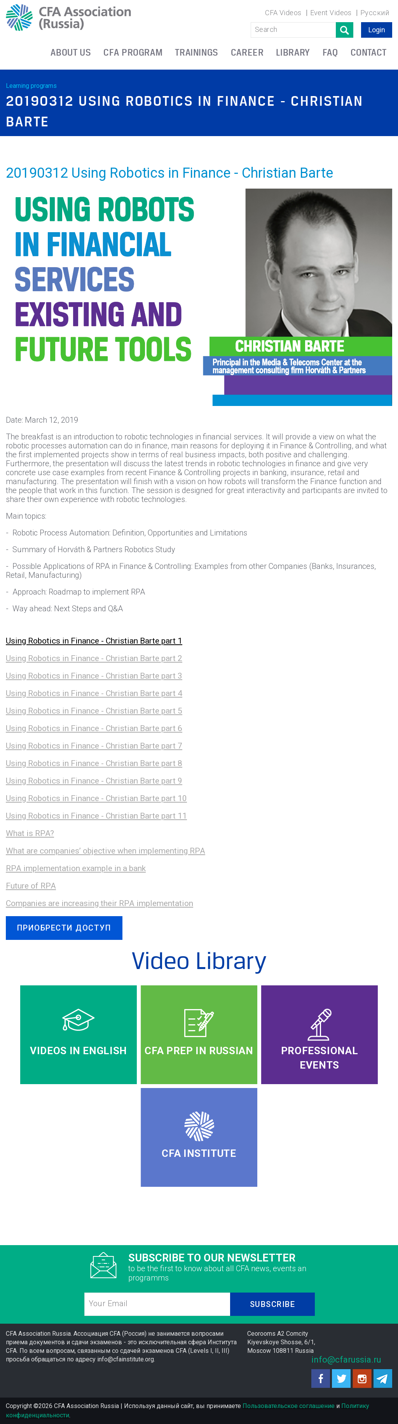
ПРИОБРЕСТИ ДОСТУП (64, 927)
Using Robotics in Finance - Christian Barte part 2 (94, 658)
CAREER (247, 52)
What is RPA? (30, 833)
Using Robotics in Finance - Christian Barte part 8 (94, 763)
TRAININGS (196, 52)
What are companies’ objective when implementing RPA (105, 850)
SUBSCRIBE (272, 1304)
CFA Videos (283, 13)
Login (376, 30)
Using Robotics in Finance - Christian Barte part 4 (94, 693)
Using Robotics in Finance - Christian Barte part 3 (94, 676)
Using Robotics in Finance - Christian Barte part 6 (94, 728)
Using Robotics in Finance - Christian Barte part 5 (94, 710)
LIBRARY (293, 52)
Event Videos (331, 13)
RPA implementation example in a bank (76, 868)
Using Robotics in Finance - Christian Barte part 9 (94, 780)
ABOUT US (71, 52)
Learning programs (31, 85)
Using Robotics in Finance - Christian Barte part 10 (96, 798)
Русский (374, 13)
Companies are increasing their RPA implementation (99, 903)
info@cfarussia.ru (346, 1360)
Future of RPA (31, 885)
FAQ (330, 52)
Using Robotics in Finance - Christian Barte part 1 (94, 641)
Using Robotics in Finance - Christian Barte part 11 (96, 815)
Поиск (344, 30)
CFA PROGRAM (132, 52)
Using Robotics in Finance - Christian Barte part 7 (94, 745)
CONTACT (369, 52)
